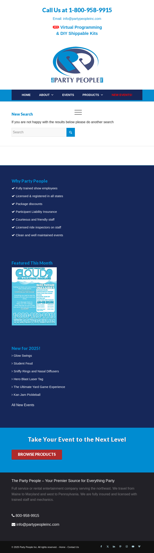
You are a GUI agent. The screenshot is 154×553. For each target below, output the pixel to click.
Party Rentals (74, 105)
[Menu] (77, 112)
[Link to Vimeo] (139, 546)
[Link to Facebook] (101, 546)
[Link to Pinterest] (120, 546)
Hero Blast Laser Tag (28, 379)
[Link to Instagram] (126, 546)
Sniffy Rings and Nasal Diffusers (36, 371)
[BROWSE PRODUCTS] (37, 455)
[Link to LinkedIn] (114, 546)
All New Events (23, 405)
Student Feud (23, 363)
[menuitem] (136, 104)
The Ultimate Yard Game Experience (39, 387)
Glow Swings (23, 355)
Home (26, 95)
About (46, 95)
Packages (45, 105)
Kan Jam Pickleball (27, 394)
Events (68, 95)
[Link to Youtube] (133, 546)
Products (92, 95)
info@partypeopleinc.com (82, 18)
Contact (102, 105)
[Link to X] (107, 546)
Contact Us (73, 547)
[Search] (132, 106)
